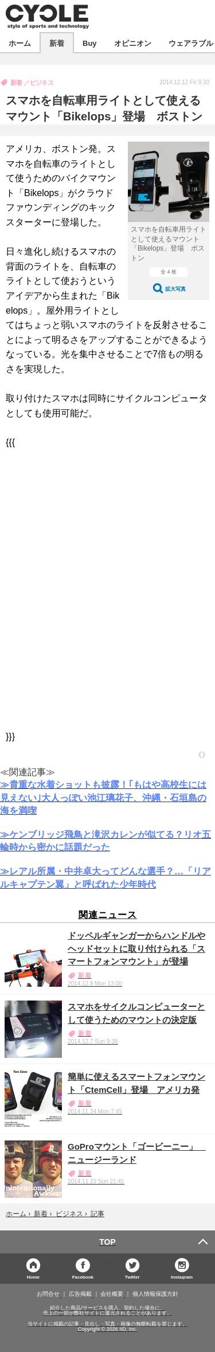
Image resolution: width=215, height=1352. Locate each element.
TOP (107, 1242)
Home (33, 1276)
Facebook (82, 1276)
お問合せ (48, 1294)
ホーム (20, 42)
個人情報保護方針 (155, 1294)
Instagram (182, 1276)
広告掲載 (80, 1294)
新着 (56, 42)
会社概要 (111, 1294)
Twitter (132, 1276)
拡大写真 (175, 288)
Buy (90, 42)
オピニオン (132, 42)
